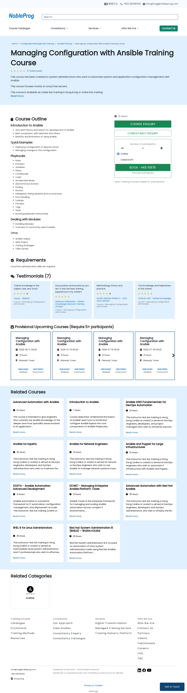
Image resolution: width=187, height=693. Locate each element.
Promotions (19, 628)
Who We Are (129, 28)
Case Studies (62, 628)
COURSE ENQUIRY (142, 124)
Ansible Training (64, 43)
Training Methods (23, 633)
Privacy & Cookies (93, 685)
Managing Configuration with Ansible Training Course (100, 43)
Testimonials (146, 643)
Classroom (127, 159)
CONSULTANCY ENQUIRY (142, 133)
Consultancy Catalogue (69, 638)
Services (94, 28)
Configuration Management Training (37, 43)
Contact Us (168, 28)
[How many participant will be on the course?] (143, 148)
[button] (173, 355)
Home (14, 43)
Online (124, 153)
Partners (144, 633)
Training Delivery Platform (113, 633)
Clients (142, 638)
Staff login (93, 691)
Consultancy (58, 28)
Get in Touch (172, 686)
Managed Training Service (113, 628)
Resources (18, 638)
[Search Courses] (110, 17)
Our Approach (63, 623)
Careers (143, 648)
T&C (140, 658)
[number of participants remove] (123, 148)
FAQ (140, 653)
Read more (17, 96)
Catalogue (18, 623)
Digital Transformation (111, 623)
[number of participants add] (162, 148)
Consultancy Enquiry (67, 633)
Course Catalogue (19, 28)
